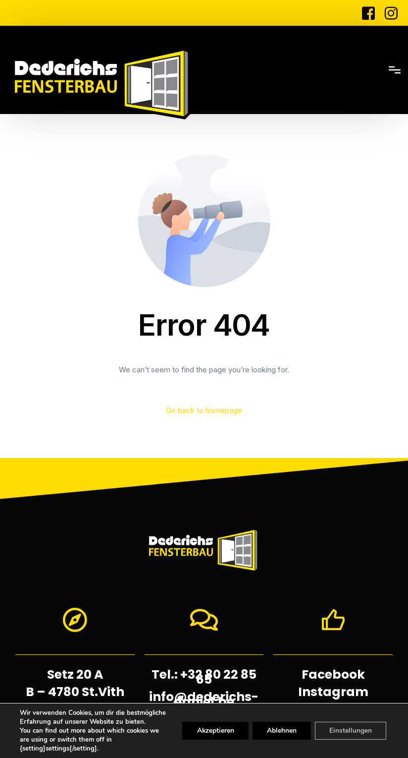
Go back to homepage (204, 410)
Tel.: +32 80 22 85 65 (204, 677)
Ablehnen (276, 726)
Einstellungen (348, 726)
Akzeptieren (207, 726)
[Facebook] (368, 12)
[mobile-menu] (356, 70)
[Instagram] (389, 12)
